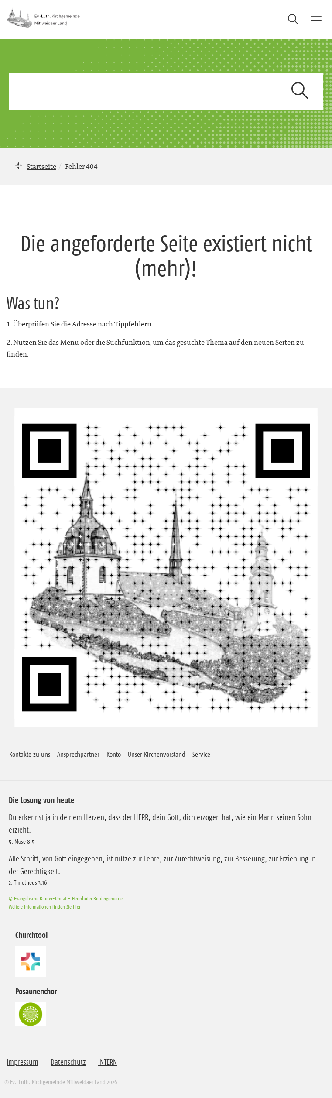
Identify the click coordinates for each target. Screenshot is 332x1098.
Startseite (41, 166)
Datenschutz (68, 1062)
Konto (113, 754)
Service (201, 754)
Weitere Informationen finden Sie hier (44, 906)
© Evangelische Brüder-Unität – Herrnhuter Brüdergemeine (66, 898)
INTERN (107, 1062)
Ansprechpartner (78, 754)
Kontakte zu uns (29, 754)
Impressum (22, 1062)
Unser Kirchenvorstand (156, 754)
